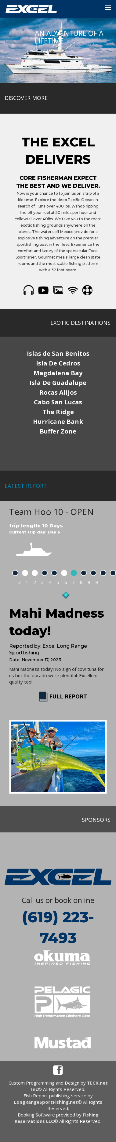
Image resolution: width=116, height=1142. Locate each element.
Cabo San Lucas (58, 402)
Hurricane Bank (58, 421)
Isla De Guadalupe (58, 383)
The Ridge (58, 412)
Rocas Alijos (58, 392)
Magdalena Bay (58, 373)
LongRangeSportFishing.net (46, 1102)
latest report (26, 485)
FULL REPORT (62, 696)
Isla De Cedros (58, 363)
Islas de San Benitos (58, 353)
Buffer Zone (58, 431)
